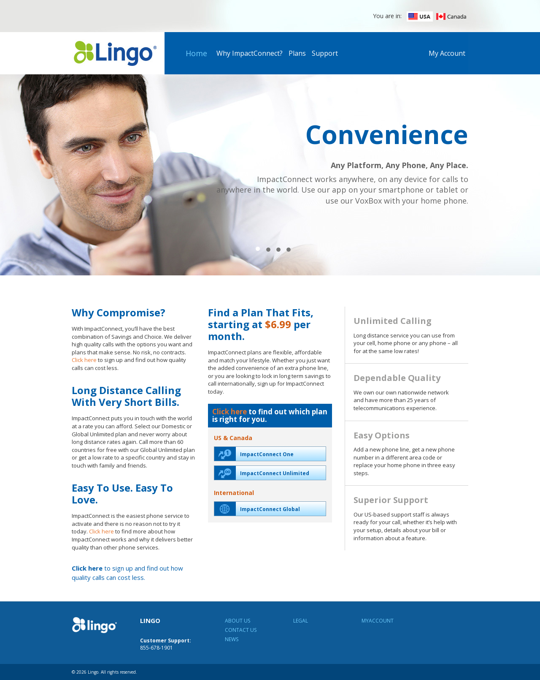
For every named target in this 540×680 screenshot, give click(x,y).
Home (196, 53)
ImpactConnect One (254, 454)
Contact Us (240, 630)
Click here (84, 360)
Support (325, 53)
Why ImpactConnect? (249, 53)
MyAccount (378, 620)
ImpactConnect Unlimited (261, 473)
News (231, 639)
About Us (237, 620)
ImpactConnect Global (257, 509)
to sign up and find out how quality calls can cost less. (127, 572)
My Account (447, 53)
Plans (297, 53)
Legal (300, 620)
